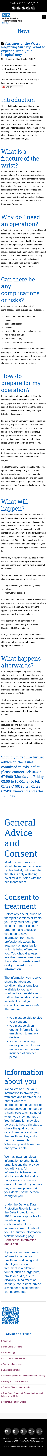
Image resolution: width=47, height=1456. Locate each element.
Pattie (11, 2)
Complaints (20, 1440)
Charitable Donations (11, 1370)
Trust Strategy (8, 1353)
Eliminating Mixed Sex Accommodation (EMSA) (23, 1376)
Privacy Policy (37, 1442)
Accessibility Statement (12, 1438)
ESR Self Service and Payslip (22, 4)
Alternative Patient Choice (13, 1402)
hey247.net (31, 2)
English (7, 87)
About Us (6, 1341)
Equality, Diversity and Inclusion (16, 1387)
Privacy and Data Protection (14, 1381)
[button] (44, 17)
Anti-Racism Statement (35, 1438)
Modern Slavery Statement (17, 1442)
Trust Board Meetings (11, 1347)
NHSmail (20, 2)
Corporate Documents (11, 1364)
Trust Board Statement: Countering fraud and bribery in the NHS (22, 1394)
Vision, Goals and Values (13, 1358)
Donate (30, 1440)
